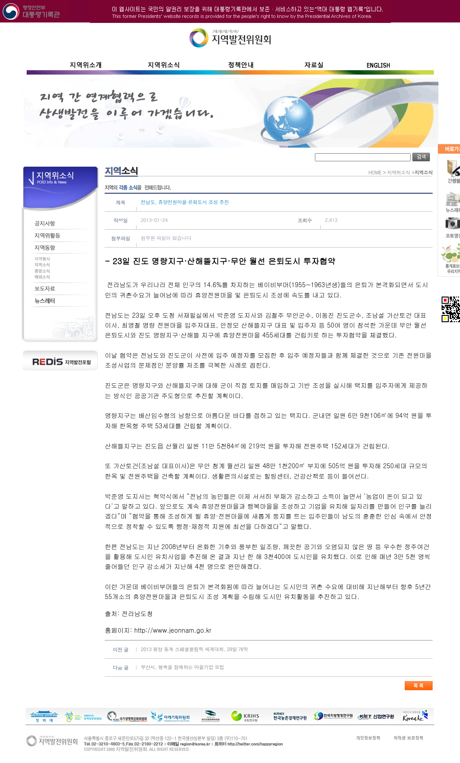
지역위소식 (398, 172)
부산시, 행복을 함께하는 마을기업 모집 (182, 667)
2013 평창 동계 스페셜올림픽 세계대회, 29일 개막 (194, 649)
